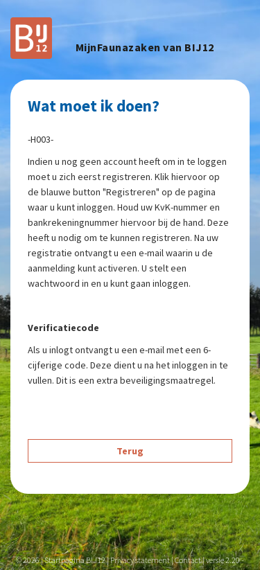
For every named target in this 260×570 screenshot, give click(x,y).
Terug (130, 451)
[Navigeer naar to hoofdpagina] (31, 36)
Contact (188, 560)
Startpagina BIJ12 (74, 560)
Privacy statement (140, 560)
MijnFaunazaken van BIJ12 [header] (145, 48)
